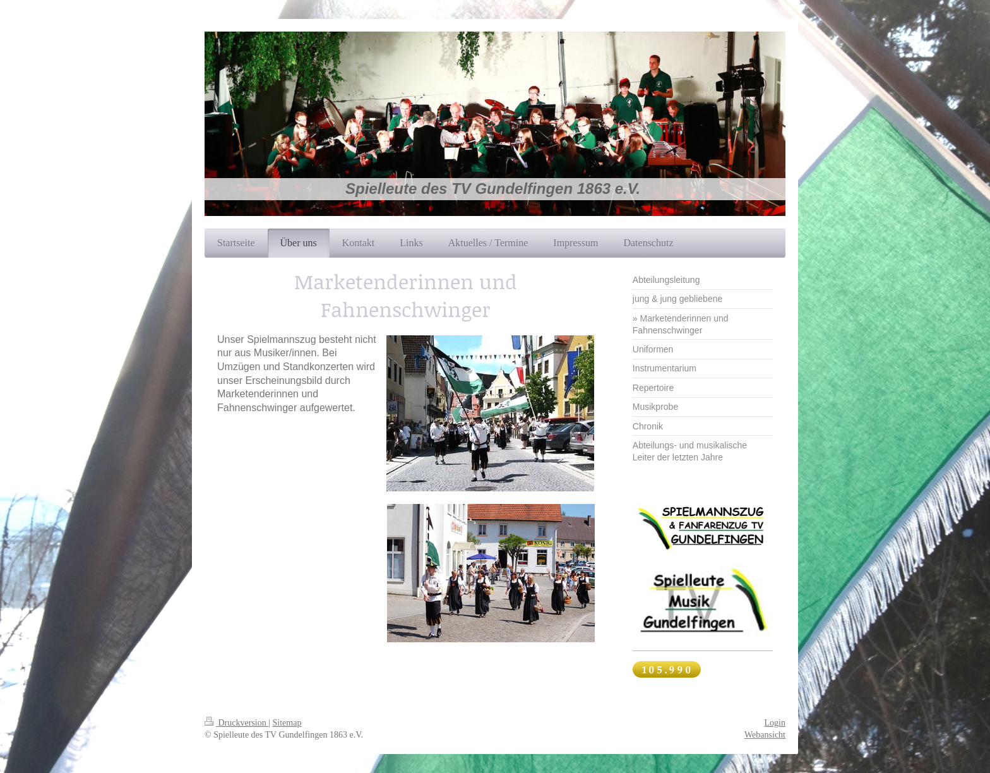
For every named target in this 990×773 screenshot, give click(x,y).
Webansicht (764, 735)
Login (775, 723)
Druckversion (236, 723)
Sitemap (287, 723)
